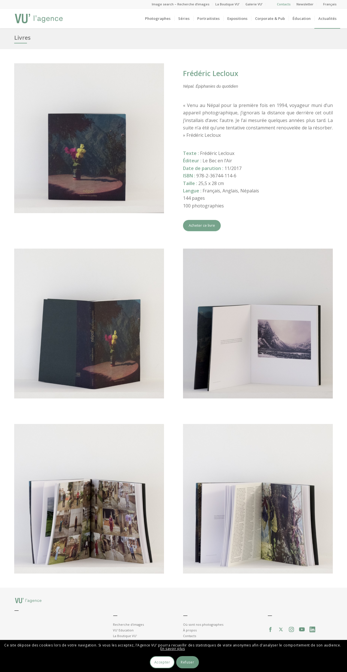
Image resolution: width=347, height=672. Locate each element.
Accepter (162, 662)
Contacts (284, 4)
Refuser (187, 662)
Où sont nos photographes (203, 624)
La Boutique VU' (125, 636)
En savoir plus (172, 648)
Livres (22, 37)
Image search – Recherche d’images (180, 4)
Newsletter (305, 4)
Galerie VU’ (253, 4)
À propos (190, 630)
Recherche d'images (128, 624)
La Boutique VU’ (227, 4)
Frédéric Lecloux (210, 73)
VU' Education (123, 630)
